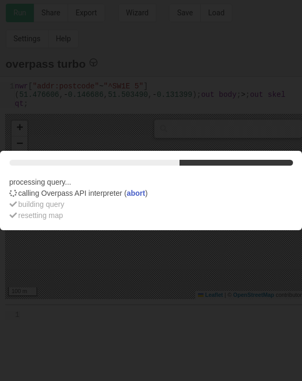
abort (136, 193)
